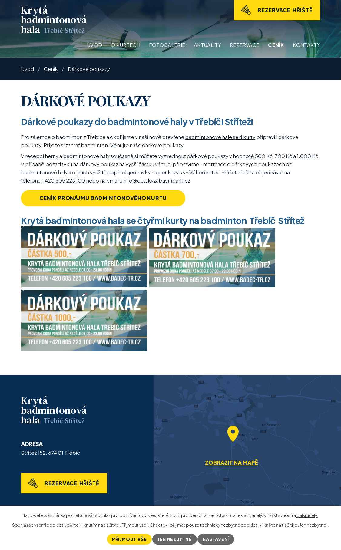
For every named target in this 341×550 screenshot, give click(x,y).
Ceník (276, 45)
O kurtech (125, 45)
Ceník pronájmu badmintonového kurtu (103, 198)
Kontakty (306, 45)
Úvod (94, 45)
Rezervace (245, 45)
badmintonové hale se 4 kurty (220, 136)
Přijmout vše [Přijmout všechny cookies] (129, 539)
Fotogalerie (167, 45)
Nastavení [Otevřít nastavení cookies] (216, 539)
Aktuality (207, 45)
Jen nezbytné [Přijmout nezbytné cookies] (174, 539)
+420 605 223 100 (63, 180)
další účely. (307, 515)
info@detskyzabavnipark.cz (156, 180)
